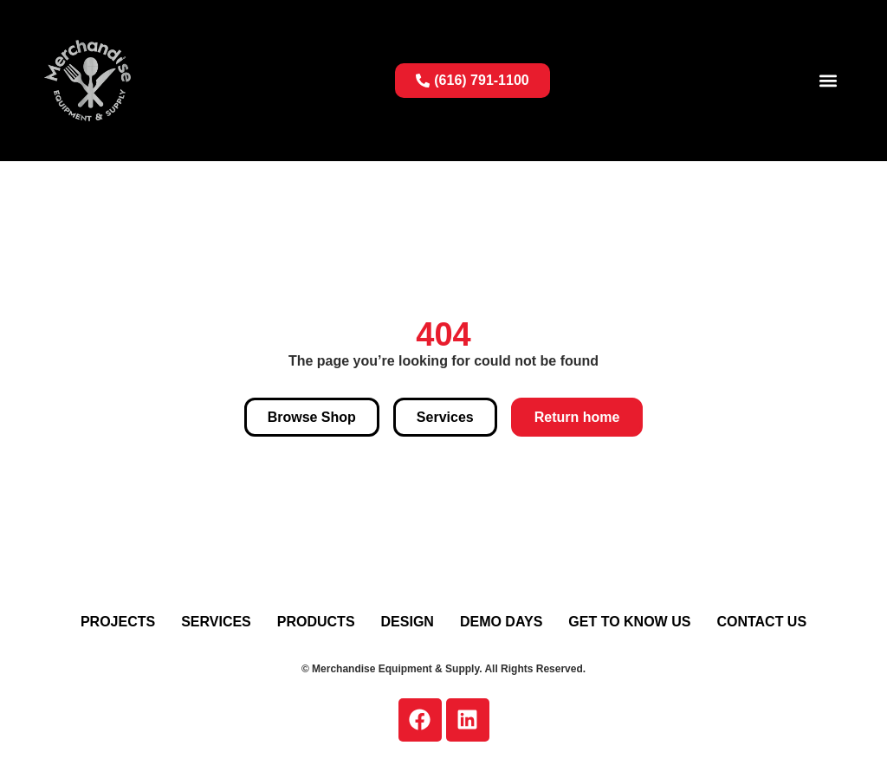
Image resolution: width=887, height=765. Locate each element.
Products (316, 621)
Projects (118, 621)
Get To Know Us (629, 621)
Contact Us (761, 621)
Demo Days (501, 621)
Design (407, 621)
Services (216, 621)
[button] (828, 80)
